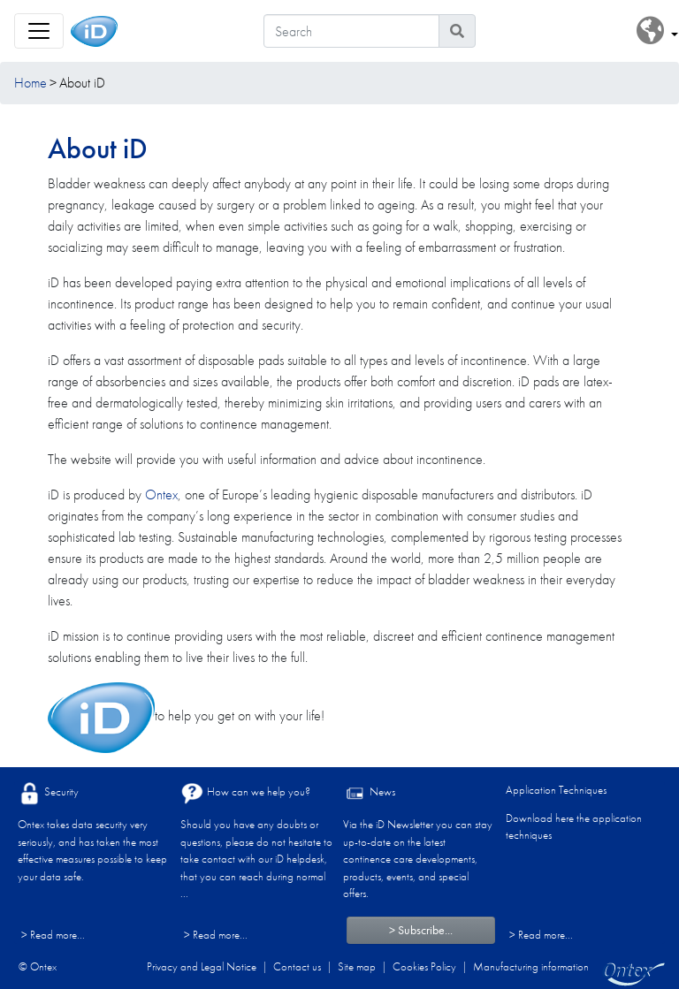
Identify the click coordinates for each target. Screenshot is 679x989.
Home (30, 82)
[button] (657, 31)
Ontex (161, 494)
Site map (357, 966)
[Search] (351, 31)
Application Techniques (556, 789)
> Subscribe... (421, 930)
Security (48, 793)
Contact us (297, 966)
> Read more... (53, 934)
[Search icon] (457, 31)
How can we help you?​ (245, 793)
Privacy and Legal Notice (201, 966)
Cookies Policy (424, 966)
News (369, 793)
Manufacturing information (531, 966)
